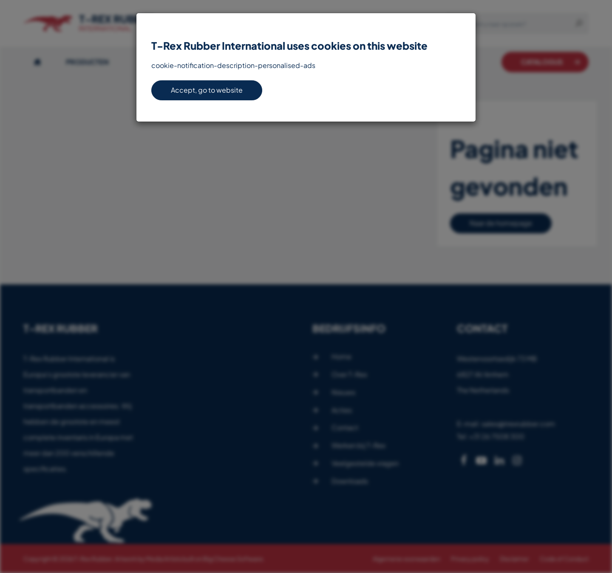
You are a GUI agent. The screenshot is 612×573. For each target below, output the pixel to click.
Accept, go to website (207, 89)
